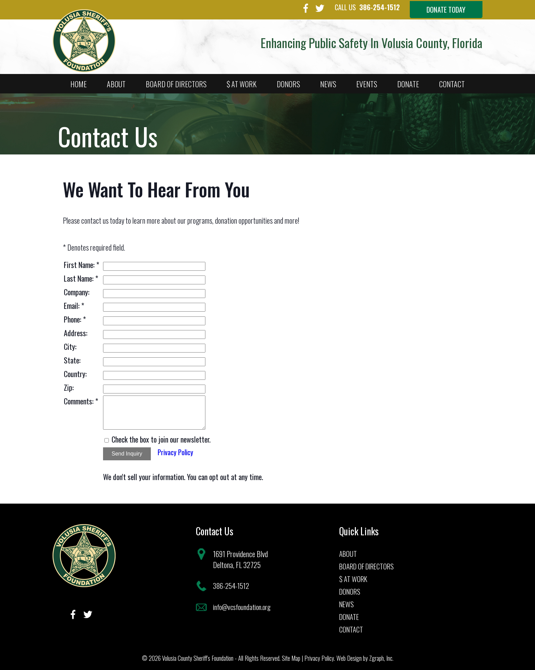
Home (78, 81)
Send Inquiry (127, 451)
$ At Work (242, 81)
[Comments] (154, 410)
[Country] (154, 372)
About (116, 81)
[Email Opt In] (106, 437)
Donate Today (438, 9)
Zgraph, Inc (380, 655)
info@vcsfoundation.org (244, 604)
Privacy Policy (177, 449)
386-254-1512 (346, 7)
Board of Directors (176, 81)
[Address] (154, 331)
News (328, 81)
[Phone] (154, 318)
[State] (154, 359)
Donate (408, 81)
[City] (154, 345)
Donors (288, 81)
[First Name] (154, 263)
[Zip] (154, 386)
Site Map (291, 655)
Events (366, 81)
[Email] (154, 304)
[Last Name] (154, 277)
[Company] (154, 290)
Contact (452, 81)
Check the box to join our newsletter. (161, 436)
